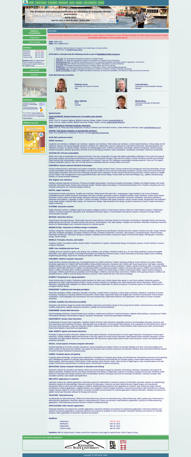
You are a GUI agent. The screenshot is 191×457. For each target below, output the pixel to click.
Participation (63, 3)
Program (79, 3)
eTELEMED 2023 (61, 64)
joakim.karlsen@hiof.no (116, 122)
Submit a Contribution (34, 32)
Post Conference (90, 3)
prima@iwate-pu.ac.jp (152, 128)
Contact (101, 3)
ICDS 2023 (59, 59)
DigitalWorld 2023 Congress (108, 54)
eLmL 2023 (59, 65)
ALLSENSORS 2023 (62, 69)
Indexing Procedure (27, 118)
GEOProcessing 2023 (63, 62)
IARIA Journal (41, 116)
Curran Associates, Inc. (37, 113)
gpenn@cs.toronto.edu (100, 133)
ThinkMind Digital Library (74, 50)
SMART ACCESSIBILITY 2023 (66, 70)
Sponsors (34, 75)
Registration (34, 38)
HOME (31, 3)
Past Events (34, 70)
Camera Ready (34, 42)
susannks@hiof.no (116, 120)
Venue (71, 3)
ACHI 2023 (59, 60)
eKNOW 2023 (60, 67)
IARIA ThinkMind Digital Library (30, 108)
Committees (52, 3)
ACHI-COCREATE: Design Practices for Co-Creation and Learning (75, 116)
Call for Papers (41, 3)
